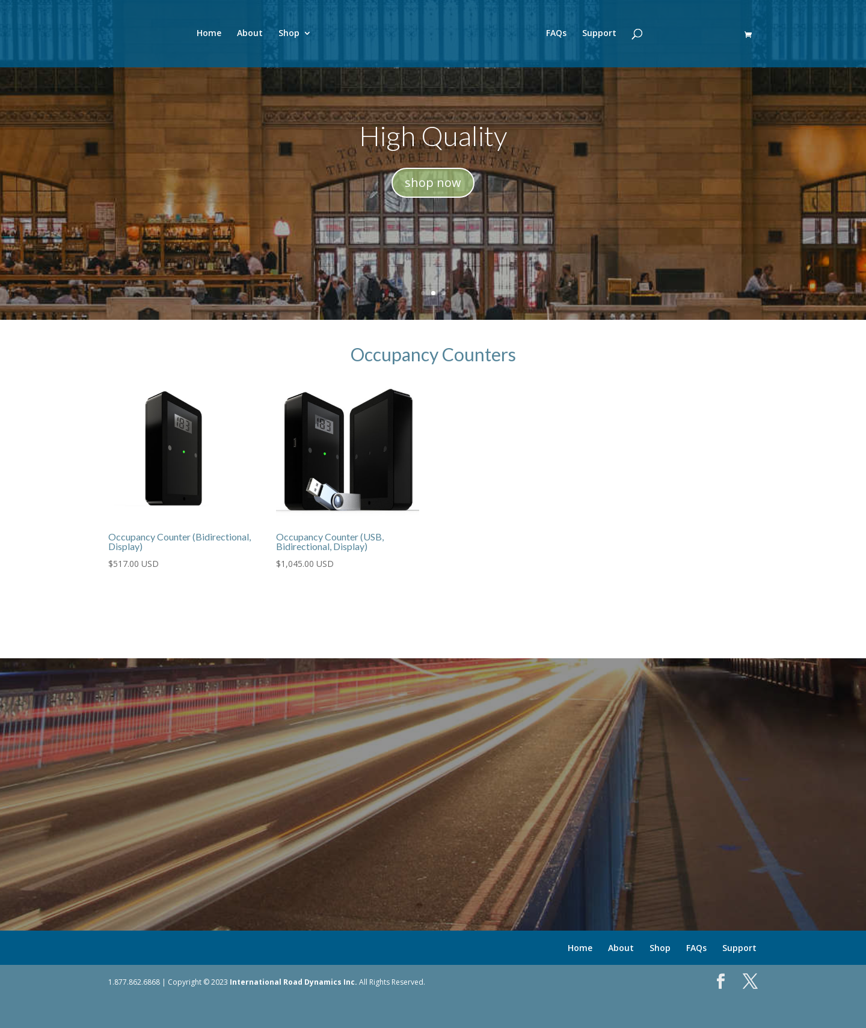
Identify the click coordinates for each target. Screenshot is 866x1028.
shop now (433, 182)
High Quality (433, 135)
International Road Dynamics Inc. (293, 982)
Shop (276, 36)
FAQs (568, 36)
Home (197, 36)
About (238, 36)
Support (611, 36)
